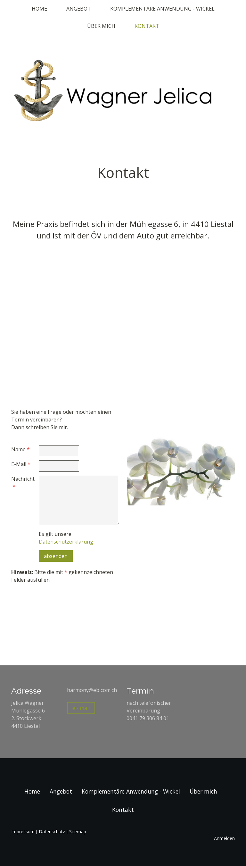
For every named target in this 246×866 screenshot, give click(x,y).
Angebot (78, 8)
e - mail (81, 708)
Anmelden (224, 838)
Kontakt (147, 25)
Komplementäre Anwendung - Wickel (162, 8)
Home (39, 8)
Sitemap (77, 832)
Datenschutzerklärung (66, 541)
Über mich (101, 25)
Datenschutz (52, 832)
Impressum (23, 832)
